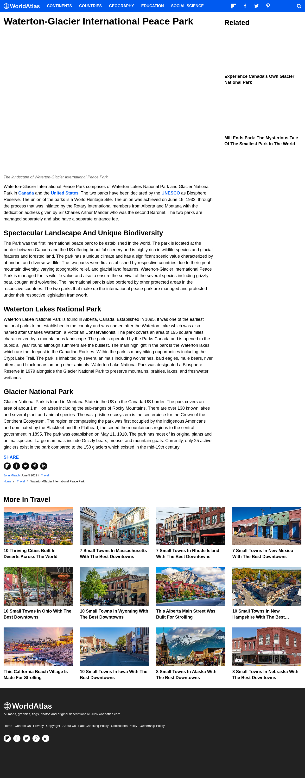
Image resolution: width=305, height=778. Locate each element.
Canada (26, 193)
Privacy (38, 726)
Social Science (187, 6)
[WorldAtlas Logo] (23, 6)
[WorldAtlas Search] (299, 6)
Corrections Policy (124, 726)
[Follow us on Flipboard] (7, 738)
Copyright (53, 726)
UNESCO (170, 193)
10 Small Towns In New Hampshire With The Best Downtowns (258, 617)
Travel (45, 475)
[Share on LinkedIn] (43, 466)
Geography (121, 6)
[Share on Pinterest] (34, 466)
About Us (69, 726)
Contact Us (23, 726)
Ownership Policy (152, 726)
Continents (59, 6)
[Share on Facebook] (16, 466)
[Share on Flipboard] (7, 466)
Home (8, 726)
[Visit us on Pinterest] (36, 738)
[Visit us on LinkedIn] (45, 738)
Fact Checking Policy (93, 726)
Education (152, 6)
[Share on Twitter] (25, 466)
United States (64, 193)
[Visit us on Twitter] (26, 738)
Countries (90, 6)
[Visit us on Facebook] (16, 738)
